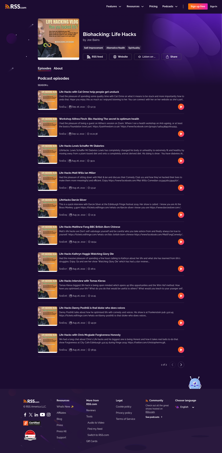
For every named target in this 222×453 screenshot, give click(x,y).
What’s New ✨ (65, 406)
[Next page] (181, 365)
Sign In (213, 7)
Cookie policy (123, 406)
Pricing (153, 6)
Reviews (91, 410)
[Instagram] (48, 414)
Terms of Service (125, 419)
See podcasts (154, 417)
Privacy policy (124, 412)
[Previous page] (172, 365)
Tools (89, 416)
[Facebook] (25, 415)
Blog (59, 419)
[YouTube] (42, 414)
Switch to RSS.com (98, 435)
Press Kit (61, 431)
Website (120, 57)
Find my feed (95, 428)
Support (61, 437)
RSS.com (150, 412)
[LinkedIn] (36, 415)
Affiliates (61, 412)
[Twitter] (31, 415)
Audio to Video (96, 422)
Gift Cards (91, 441)
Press (60, 425)
